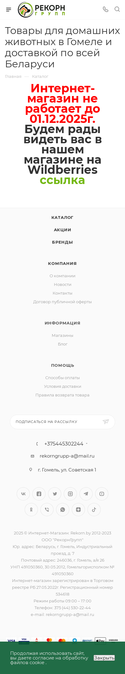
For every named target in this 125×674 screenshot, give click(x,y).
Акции (62, 229)
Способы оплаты (62, 377)
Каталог (62, 217)
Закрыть (104, 658)
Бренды (62, 242)
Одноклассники (31, 509)
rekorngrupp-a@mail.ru (67, 456)
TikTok (94, 509)
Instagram (70, 493)
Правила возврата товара (62, 394)
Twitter (54, 493)
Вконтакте (23, 493)
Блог (62, 343)
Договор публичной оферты (62, 301)
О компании (62, 275)
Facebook (39, 493)
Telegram (86, 493)
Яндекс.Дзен (78, 509)
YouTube (101, 493)
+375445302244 (63, 444)
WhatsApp (62, 509)
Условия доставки (62, 386)
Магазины (62, 335)
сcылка (62, 180)
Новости (62, 284)
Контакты (62, 293)
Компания (62, 263)
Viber (47, 509)
